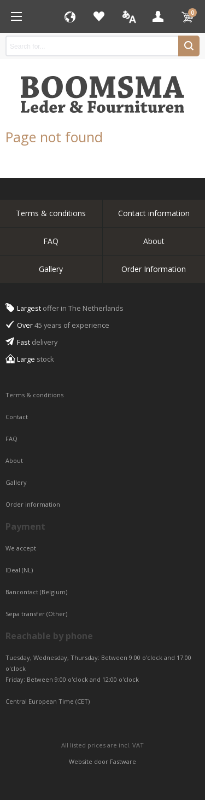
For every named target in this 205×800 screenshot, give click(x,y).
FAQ (50, 241)
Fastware (123, 761)
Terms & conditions (51, 213)
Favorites (99, 16)
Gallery (51, 269)
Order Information (153, 269)
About (154, 241)
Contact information (154, 213)
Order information (32, 504)
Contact (17, 417)
